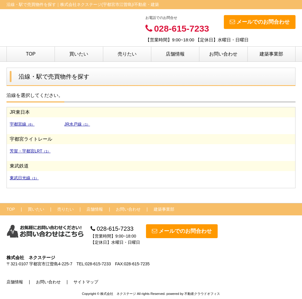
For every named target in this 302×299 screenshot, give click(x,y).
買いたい (78, 53)
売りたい (127, 53)
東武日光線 (24, 178)
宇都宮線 (22, 124)
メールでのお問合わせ (260, 22)
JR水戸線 (77, 124)
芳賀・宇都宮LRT (30, 151)
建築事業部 (271, 53)
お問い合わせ (223, 53)
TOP (31, 53)
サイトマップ (85, 282)
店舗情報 (175, 53)
